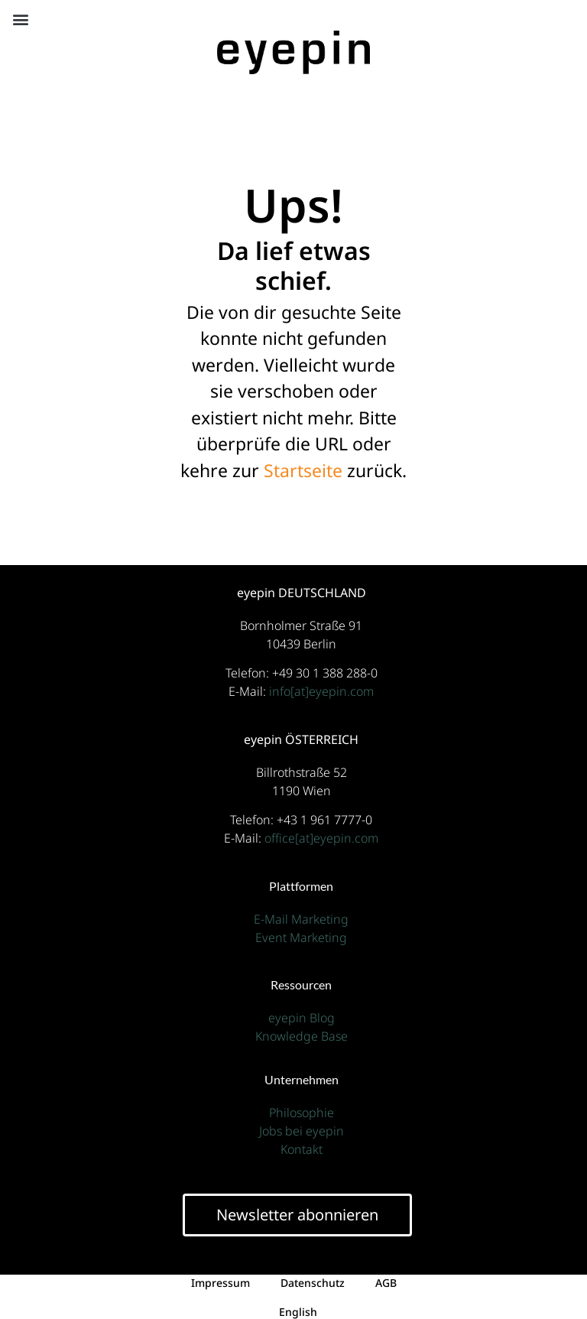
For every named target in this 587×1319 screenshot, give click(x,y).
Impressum (220, 1282)
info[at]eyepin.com (321, 691)
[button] (20, 18)
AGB (386, 1282)
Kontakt (302, 1149)
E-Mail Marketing (301, 919)
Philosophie (301, 1112)
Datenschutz (313, 1282)
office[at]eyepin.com (321, 838)
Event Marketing (301, 937)
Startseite (303, 470)
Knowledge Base (301, 1036)
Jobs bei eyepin (301, 1130)
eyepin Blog (301, 1017)
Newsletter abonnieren (297, 1214)
